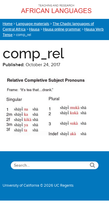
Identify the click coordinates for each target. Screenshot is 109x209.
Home (7, 24)
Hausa (34, 29)
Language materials (32, 24)
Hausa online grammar (62, 29)
